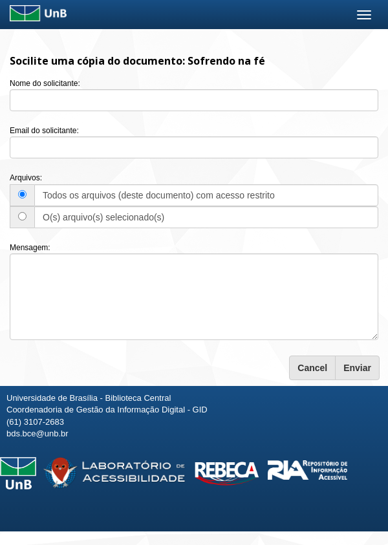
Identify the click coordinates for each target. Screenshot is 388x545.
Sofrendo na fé (226, 61)
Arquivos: (26, 177)
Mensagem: (30, 247)
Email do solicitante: (44, 130)
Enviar (357, 368)
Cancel (312, 368)
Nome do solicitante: (45, 83)
